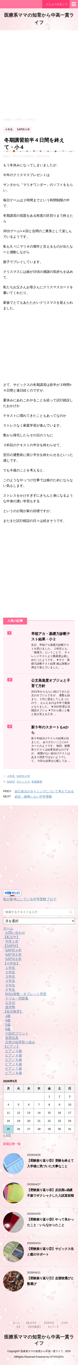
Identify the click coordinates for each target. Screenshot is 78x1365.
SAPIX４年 (23, 776)
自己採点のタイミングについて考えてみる (44, 791)
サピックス (23, 781)
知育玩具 (12, 1038)
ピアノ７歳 (13, 1068)
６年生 (10, 989)
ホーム (8, 928)
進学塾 (10, 1007)
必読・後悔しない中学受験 (33, 796)
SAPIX (11, 781)
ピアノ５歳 (13, 1060)
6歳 (7, 1029)
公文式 (10, 1003)
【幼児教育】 (13, 1011)
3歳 (7, 1016)
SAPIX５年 (13, 954)
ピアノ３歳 (13, 1051)
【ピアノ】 (11, 1046)
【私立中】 (11, 937)
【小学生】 (11, 963)
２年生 (10, 972)
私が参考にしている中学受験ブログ (29, 899)
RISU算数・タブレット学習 (25, 994)
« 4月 (7, 1135)
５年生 (10, 985)
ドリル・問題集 (16, 998)
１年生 (10, 968)
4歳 (7, 1020)
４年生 (11, 776)
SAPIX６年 (13, 959)
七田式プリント (16, 1033)
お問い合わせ (15, 932)
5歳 (7, 1024)
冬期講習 (36, 781)
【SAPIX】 (11, 946)
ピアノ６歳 (13, 1064)
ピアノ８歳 (13, 1073)
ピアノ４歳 (13, 1055)
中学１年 (12, 941)
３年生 (10, 976)
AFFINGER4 (56, 1356)
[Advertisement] (39, 73)
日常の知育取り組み (20, 1042)
